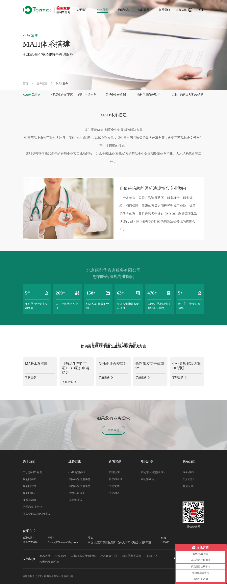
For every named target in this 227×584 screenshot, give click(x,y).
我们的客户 (30, 479)
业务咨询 (188, 472)
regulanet (61, 555)
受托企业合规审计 (117, 94)
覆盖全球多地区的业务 (36, 513)
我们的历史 (30, 493)
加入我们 (188, 479)
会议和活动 (115, 479)
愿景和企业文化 (32, 506)
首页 (25, 83)
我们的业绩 (30, 486)
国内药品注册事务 (79, 486)
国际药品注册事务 (79, 479)
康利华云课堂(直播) (152, 472)
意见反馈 (188, 486)
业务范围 (102, 9)
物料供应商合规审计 (149, 94)
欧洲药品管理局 (49, 561)
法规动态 (114, 493)
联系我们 (164, 9)
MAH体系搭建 (31, 94)
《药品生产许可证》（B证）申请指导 (73, 94)
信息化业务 (75, 500)
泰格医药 (45, 555)
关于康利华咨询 (32, 472)
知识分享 (143, 9)
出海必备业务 (76, 493)
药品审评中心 (108, 555)
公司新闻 (114, 472)
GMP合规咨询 (77, 472)
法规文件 (114, 486)
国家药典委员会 (131, 555)
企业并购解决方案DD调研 (187, 94)
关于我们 (82, 9)
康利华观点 (147, 479)
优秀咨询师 (30, 500)
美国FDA (151, 555)
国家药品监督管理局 (83, 555)
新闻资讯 (123, 9)
